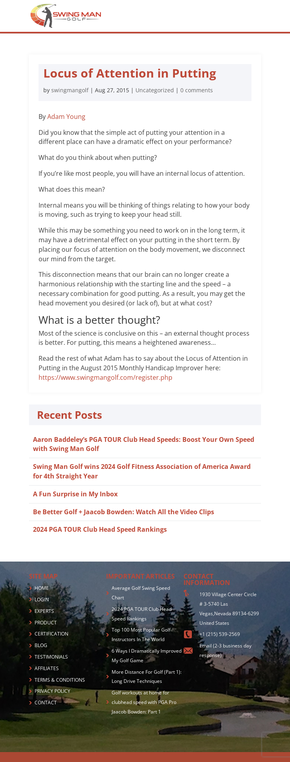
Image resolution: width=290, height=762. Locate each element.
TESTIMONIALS (51, 656)
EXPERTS (44, 611)
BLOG (41, 645)
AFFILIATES (47, 668)
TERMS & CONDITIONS (60, 679)
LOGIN (42, 599)
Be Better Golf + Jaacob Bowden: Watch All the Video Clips (123, 511)
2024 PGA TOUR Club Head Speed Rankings (100, 529)
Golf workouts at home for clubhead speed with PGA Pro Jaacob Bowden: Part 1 (144, 702)
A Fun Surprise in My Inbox (75, 494)
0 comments (196, 90)
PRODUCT (46, 622)
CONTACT (46, 702)
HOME (42, 588)
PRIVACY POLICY (52, 691)
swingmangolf (70, 90)
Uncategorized (154, 90)
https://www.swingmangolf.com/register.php (105, 377)
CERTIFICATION (51, 633)
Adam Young (66, 116)
